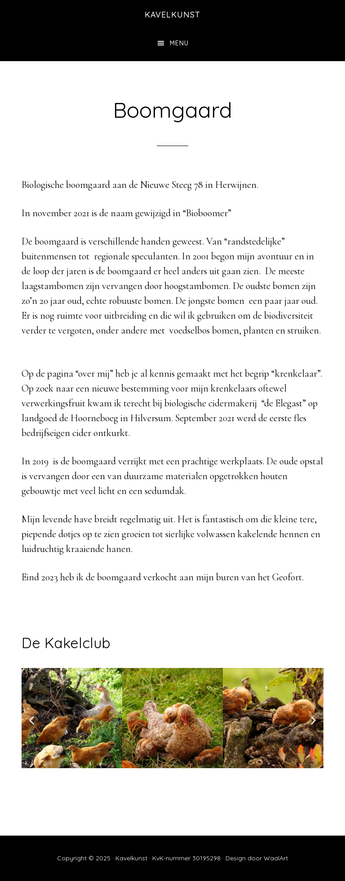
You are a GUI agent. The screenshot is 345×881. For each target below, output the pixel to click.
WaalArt (276, 858)
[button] (31, 720)
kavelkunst (172, 14)
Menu (179, 43)
